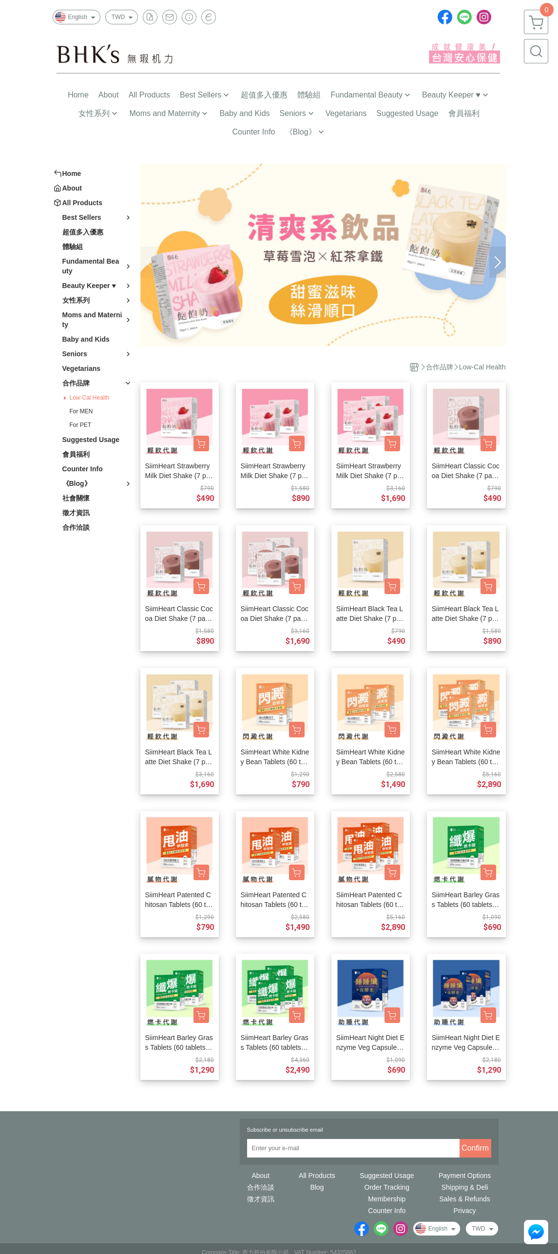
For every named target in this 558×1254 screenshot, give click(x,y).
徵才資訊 (260, 1199)
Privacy (465, 1210)
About (260, 1175)
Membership (386, 1199)
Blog (317, 1187)
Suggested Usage (387, 1175)
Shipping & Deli (465, 1187)
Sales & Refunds (464, 1199)
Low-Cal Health (90, 397)
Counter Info (386, 1210)
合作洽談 (260, 1187)
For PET (81, 425)
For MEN (81, 411)
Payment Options (465, 1175)
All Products (317, 1175)
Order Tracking (387, 1187)
